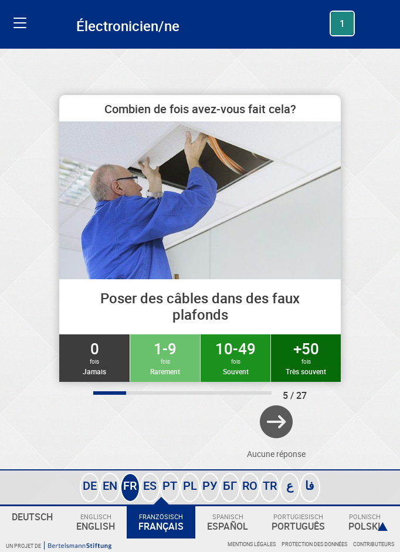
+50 (306, 357)
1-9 (165, 357)
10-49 (235, 357)
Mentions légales (252, 544)
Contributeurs (373, 544)
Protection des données (314, 544)
